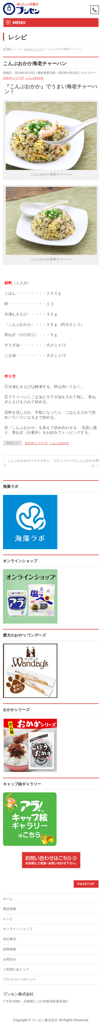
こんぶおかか (35, 77)
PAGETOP (86, 883)
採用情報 (9, 949)
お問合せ (9, 959)
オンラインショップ (17, 929)
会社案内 (9, 939)
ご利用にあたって (16, 969)
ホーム (8, 899)
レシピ (8, 919)
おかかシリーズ (13, 77)
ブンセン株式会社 (45, 1020)
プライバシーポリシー (19, 979)
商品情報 (9, 909)
